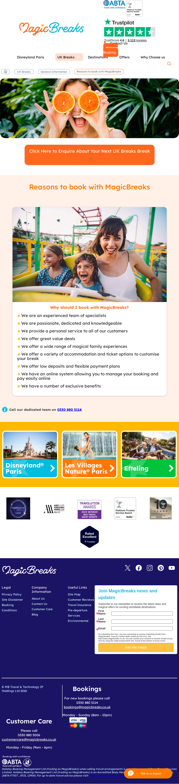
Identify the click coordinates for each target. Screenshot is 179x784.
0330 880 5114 (69, 410)
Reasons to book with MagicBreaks (99, 71)
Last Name (102, 620)
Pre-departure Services (77, 612)
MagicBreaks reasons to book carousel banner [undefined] (89, 108)
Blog (35, 614)
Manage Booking (110, 50)
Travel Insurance (79, 605)
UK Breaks (24, 71)
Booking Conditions (9, 607)
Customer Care (42, 609)
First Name (102, 612)
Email (101, 628)
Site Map (74, 594)
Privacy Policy (12, 594)
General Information (54, 71)
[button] (148, 773)
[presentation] (143, 665)
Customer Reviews (81, 599)
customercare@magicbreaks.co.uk (29, 739)
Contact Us (39, 604)
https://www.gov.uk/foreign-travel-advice (117, 775)
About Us (38, 598)
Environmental (78, 621)
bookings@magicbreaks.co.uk (87, 707)
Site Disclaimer (12, 599)
